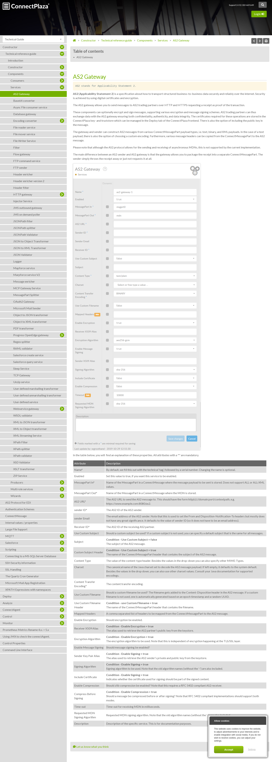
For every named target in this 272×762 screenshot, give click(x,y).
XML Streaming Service (27, 435)
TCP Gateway (21, 375)
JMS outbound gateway (27, 207)
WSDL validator (22, 415)
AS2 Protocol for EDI (18, 502)
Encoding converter (25, 120)
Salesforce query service (28, 361)
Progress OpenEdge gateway (31, 335)
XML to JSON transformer (29, 422)
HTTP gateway (22, 194)
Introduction (15, 60)
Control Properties (14, 643)
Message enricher (24, 281)
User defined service (25, 402)
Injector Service (22, 201)
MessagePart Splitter (26, 294)
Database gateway (24, 114)
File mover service (24, 134)
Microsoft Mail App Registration (25, 582)
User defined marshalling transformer (35, 388)
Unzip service (21, 382)
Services (16, 87)
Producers (17, 482)
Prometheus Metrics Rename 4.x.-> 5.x (26, 629)
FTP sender (20, 167)
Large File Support (16, 529)
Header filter (21, 187)
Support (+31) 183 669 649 (241, 5)
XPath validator (22, 455)
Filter (16, 147)
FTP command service (26, 161)
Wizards (16, 495)
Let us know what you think (91, 746)
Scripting (10, 549)
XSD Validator (21, 462)
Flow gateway (21, 154)
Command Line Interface (17, 649)
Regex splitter (21, 341)
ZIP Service (20, 475)
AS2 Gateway (21, 94)
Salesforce (11, 542)
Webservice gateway (26, 408)
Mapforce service (24, 268)
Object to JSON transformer (30, 315)
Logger (17, 261)
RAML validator (23, 348)
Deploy (7, 596)
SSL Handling (13, 569)
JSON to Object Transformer (31, 241)
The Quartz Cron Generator (22, 576)
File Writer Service (24, 140)
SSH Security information (20, 562)
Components (15, 73)
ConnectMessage (16, 516)
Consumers (17, 80)
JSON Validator (22, 254)
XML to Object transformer (30, 428)
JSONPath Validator (25, 234)
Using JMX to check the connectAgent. (26, 636)
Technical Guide (14, 39)
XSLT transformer (24, 469)
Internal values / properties (21, 522)
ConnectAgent (11, 609)
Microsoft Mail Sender (27, 308)
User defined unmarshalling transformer (37, 395)
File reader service (24, 127)
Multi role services (22, 489)
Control (7, 616)
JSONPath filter (23, 221)
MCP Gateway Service (27, 288)
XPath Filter (20, 442)
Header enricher (23, 174)
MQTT (9, 536)
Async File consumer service (30, 107)
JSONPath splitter (24, 227)
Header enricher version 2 (28, 181)
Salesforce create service (28, 355)
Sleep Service (21, 368)
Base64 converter (24, 100)
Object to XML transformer (30, 321)
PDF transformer (23, 328)
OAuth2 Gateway (23, 301)
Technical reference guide (20, 53)
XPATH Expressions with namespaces (28, 589)
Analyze (7, 603)
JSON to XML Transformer (29, 248)
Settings (252, 749)
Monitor (8, 623)
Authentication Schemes (19, 509)
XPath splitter (21, 449)
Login (259, 14)
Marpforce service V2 (26, 274)
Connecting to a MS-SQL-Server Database (30, 556)
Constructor (10, 47)
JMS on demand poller (26, 214)
